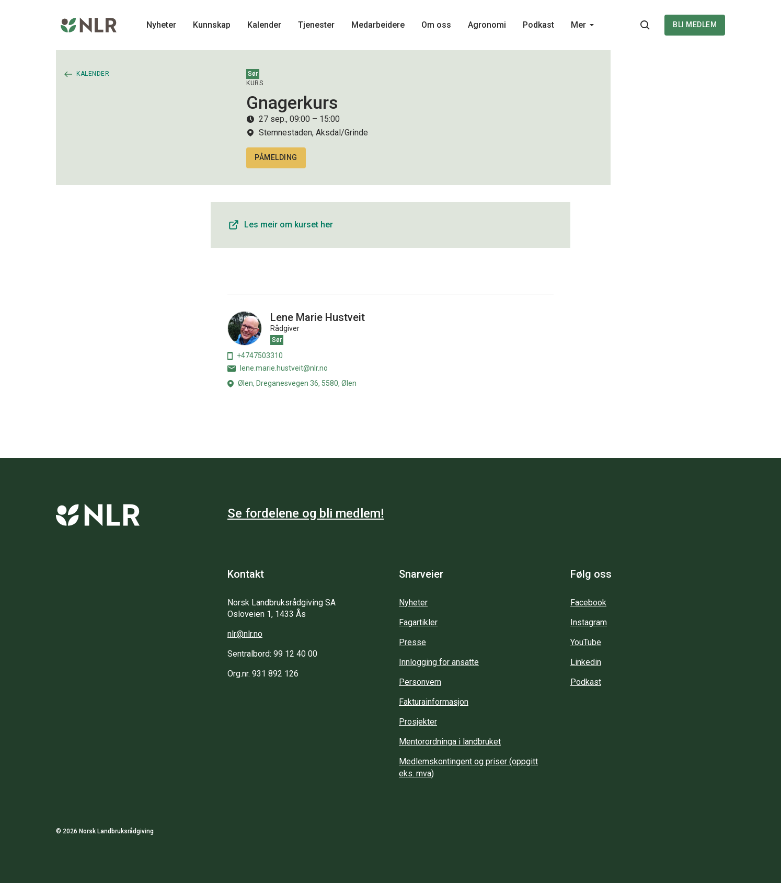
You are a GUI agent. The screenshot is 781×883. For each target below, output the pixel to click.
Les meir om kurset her (280, 225)
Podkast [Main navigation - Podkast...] (538, 25)
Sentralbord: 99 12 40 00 (272, 654)
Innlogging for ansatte (439, 662)
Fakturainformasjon (433, 702)
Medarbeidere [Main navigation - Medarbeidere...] (378, 25)
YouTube (585, 642)
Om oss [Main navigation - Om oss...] (436, 25)
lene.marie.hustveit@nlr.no (277, 368)
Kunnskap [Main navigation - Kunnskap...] (212, 25)
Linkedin (585, 662)
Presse (412, 642)
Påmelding (276, 157)
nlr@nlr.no (244, 634)
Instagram (588, 622)
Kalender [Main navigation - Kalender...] (264, 25)
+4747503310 (255, 355)
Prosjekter (418, 722)
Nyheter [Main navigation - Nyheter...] (161, 25)
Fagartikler (418, 622)
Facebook (588, 602)
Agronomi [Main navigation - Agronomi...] (487, 25)
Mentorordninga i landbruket (450, 742)
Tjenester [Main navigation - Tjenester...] (316, 25)
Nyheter (413, 602)
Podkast (585, 682)
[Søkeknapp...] (645, 25)
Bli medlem (695, 24)
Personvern (420, 682)
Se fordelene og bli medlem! (305, 513)
